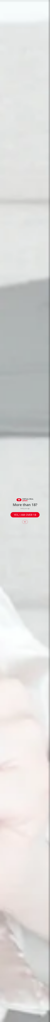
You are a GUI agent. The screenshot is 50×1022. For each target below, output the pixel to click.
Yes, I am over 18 (25, 515)
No (25, 522)
